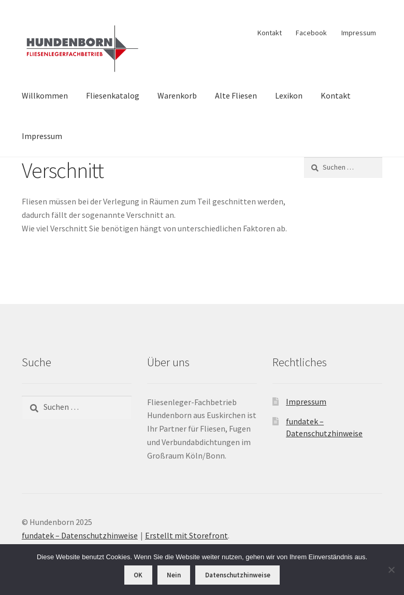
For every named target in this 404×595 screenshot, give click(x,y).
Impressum (358, 32)
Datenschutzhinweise (237, 575)
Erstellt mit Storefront (186, 535)
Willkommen (45, 95)
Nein (174, 575)
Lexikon (288, 95)
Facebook (311, 32)
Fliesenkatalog (112, 95)
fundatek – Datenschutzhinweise (80, 535)
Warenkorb (177, 95)
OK (138, 575)
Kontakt (269, 32)
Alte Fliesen (236, 95)
